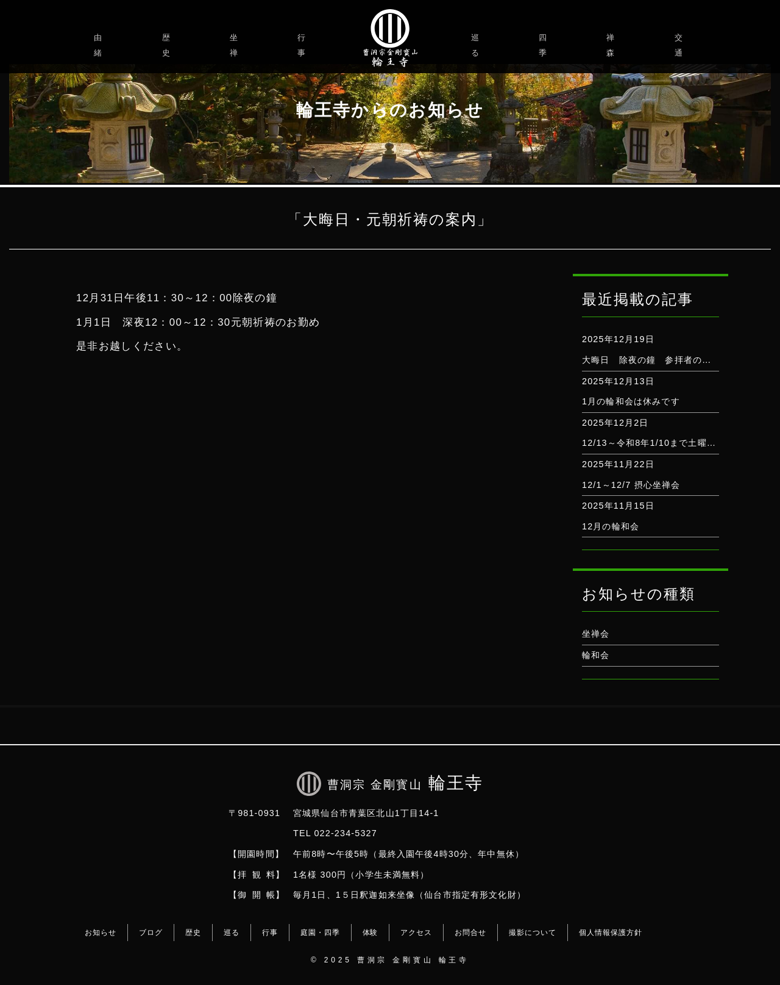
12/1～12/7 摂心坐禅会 (631, 485)
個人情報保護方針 (610, 932)
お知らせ (100, 932)
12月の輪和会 (610, 526)
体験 (370, 932)
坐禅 (235, 45)
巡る (477, 45)
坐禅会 (595, 634)
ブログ (151, 932)
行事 (303, 45)
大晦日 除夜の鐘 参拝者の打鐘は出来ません (679, 360)
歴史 (168, 45)
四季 (544, 45)
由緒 (99, 45)
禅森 (612, 45)
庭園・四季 (320, 932)
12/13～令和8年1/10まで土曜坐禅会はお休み (676, 443)
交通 (680, 45)
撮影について (532, 932)
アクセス (416, 932)
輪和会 (595, 655)
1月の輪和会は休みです (631, 401)
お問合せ (470, 932)
